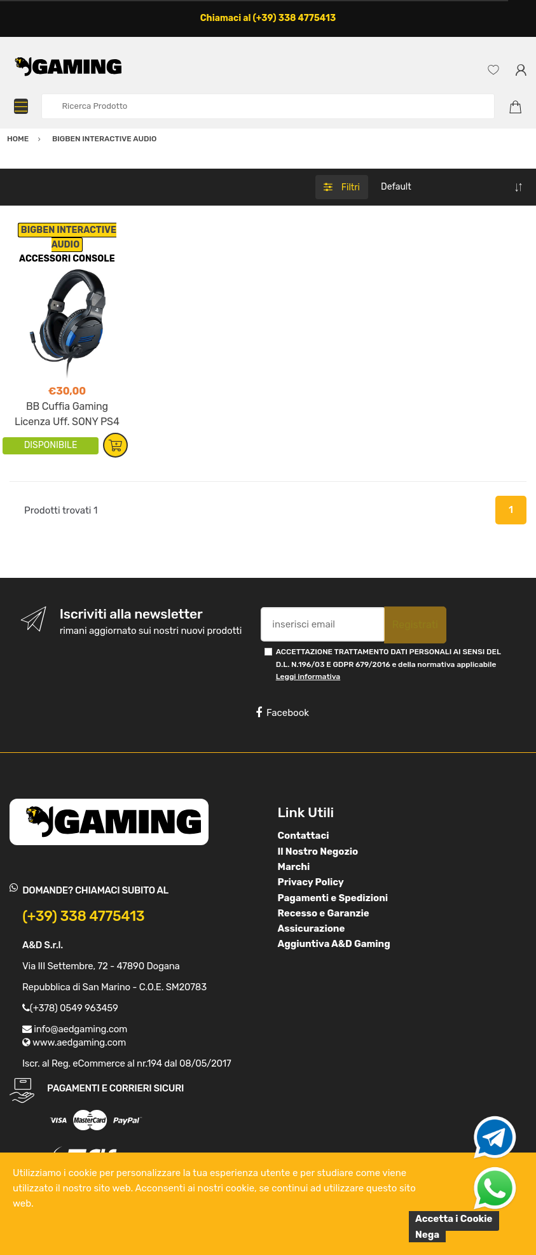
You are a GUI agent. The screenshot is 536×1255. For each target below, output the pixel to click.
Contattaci (303, 835)
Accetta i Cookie (454, 1218)
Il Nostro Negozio (318, 851)
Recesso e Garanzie (323, 913)
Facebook (282, 713)
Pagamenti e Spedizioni (333, 898)
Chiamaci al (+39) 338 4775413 (268, 18)
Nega (427, 1234)
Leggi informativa (308, 676)
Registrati (415, 625)
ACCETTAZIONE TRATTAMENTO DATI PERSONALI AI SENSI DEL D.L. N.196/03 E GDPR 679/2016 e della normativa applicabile (388, 664)
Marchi (294, 867)
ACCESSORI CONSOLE (67, 258)
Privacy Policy (311, 882)
